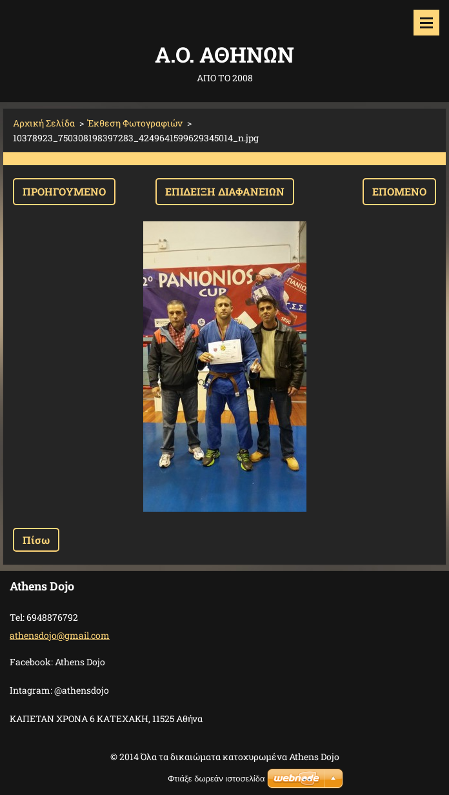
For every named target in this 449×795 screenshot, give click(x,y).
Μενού (426, 22)
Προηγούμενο (64, 191)
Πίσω (36, 540)
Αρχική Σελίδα (44, 123)
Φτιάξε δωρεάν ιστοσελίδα (216, 778)
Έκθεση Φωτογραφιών (135, 123)
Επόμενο (399, 191)
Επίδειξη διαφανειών (224, 191)
